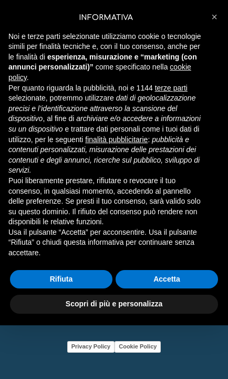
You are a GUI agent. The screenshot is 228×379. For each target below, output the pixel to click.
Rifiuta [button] (61, 279)
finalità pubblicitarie (116, 139)
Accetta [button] (166, 279)
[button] (214, 16)
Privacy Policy (91, 346)
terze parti (171, 88)
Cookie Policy (138, 346)
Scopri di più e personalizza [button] (114, 304)
